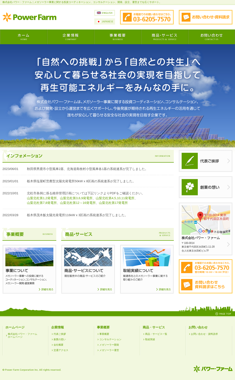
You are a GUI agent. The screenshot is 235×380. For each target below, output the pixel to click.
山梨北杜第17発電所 (113, 203)
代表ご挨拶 (60, 334)
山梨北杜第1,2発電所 (42, 198)
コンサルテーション (110, 339)
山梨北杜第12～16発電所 (78, 203)
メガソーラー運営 (109, 350)
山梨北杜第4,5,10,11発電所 (115, 198)
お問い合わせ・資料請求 (204, 334)
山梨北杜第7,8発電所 (42, 203)
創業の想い (60, 339)
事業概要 (104, 334)
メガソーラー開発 (109, 344)
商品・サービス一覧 (156, 334)
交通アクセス (61, 350)
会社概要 (58, 344)
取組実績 (150, 339)
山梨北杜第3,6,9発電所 (76, 198)
